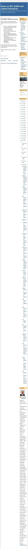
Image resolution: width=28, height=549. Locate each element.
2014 (22, 127)
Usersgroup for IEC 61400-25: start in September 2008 (24, 239)
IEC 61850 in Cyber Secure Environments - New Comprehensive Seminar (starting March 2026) (23, 63)
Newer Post (3, 60)
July (23, 164)
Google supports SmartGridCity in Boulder (24, 292)
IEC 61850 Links (24, 321)
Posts (22, 92)
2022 (22, 109)
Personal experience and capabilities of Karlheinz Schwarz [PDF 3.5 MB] (23, 37)
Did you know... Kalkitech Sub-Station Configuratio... (24, 264)
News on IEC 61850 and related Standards (12, 7)
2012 (22, 131)
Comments (23, 94)
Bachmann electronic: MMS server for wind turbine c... (24, 225)
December (24, 143)
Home (9, 60)
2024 (22, 105)
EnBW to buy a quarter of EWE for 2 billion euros (24, 281)
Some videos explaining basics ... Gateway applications (23, 46)
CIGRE (9, 33)
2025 (22, 103)
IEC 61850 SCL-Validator (24, 302)
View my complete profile (23, 544)
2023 (22, 107)
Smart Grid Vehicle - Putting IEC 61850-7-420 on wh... (24, 363)
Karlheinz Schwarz (23, 398)
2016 (22, 122)
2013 (22, 129)
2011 (22, 133)
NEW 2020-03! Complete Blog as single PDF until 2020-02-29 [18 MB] (23, 26)
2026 (22, 100)
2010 (22, 135)
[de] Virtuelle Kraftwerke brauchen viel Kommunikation (24, 377)
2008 (22, 140)
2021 (22, 111)
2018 (22, 118)
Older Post (15, 60)
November (24, 148)
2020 (22, 114)
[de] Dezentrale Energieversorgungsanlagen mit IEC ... (24, 349)
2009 (22, 138)
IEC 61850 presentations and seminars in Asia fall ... (24, 202)
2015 (22, 125)
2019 (22, 116)
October (24, 152)
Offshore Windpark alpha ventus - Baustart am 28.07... (24, 180)
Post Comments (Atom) (12, 63)
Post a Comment (4, 58)
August (23, 161)
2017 (22, 120)
